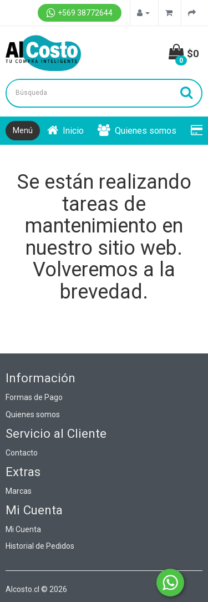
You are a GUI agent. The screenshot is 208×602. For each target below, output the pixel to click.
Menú (23, 130)
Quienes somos (137, 130)
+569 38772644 (80, 12)
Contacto (22, 452)
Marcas (19, 491)
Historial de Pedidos (40, 546)
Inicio (65, 130)
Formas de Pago (34, 397)
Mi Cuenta (23, 529)
